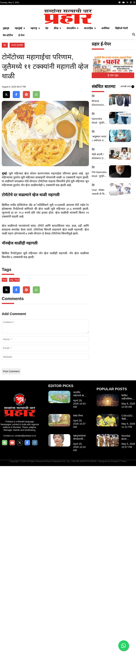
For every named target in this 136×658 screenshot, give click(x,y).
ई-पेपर (21, 84)
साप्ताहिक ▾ (90, 77)
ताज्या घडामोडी (17, 94)
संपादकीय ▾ (72, 77)
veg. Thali (14, 471)
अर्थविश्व (105, 77)
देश (46, 77)
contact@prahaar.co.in (25, 627)
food (4, 471)
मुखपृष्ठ (6, 77)
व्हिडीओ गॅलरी (121, 77)
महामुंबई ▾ (20, 77)
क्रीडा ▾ (57, 77)
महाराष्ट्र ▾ (35, 77)
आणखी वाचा (127, 136)
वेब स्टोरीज (8, 84)
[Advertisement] (68, 31)
